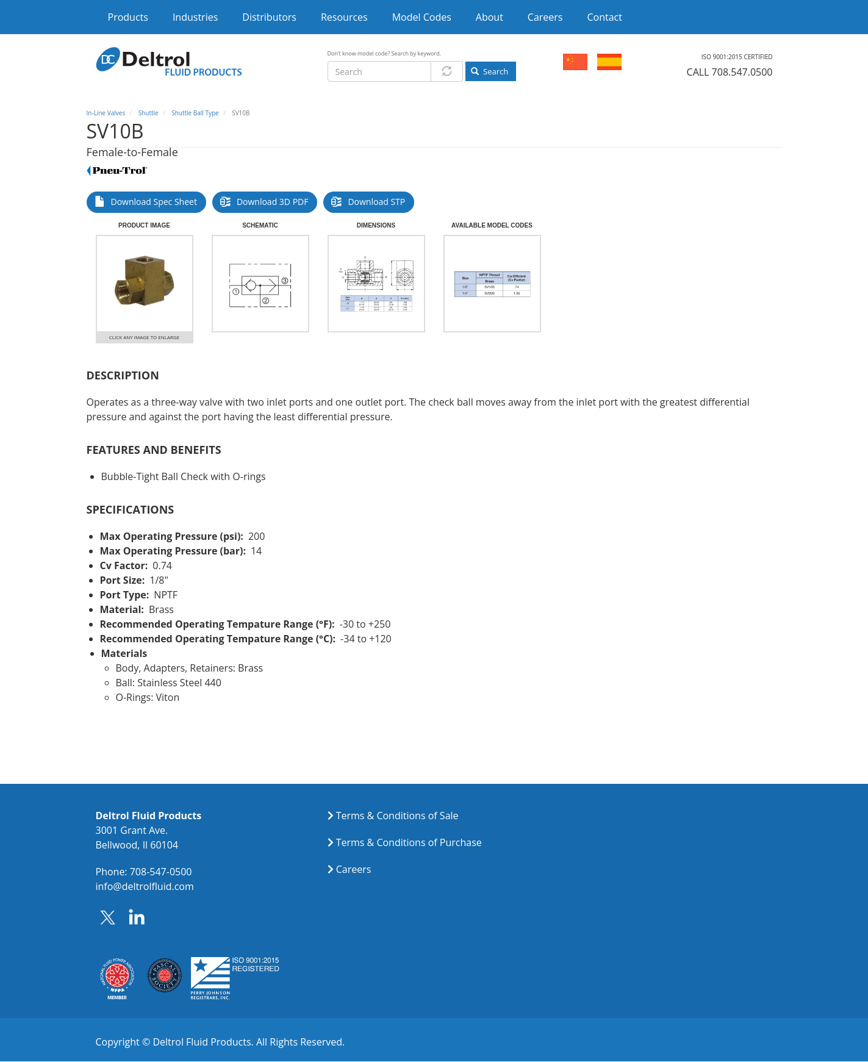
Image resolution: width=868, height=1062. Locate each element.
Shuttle (148, 113)
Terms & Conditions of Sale (397, 815)
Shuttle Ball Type (195, 113)
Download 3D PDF (273, 201)
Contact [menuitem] (604, 17)
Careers (353, 869)
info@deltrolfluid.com (145, 886)
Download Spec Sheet (154, 201)
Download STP (376, 201)
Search (489, 71)
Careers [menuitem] (545, 17)
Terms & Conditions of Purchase (409, 842)
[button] (144, 283)
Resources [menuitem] (344, 17)
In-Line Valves (106, 113)
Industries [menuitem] (195, 17)
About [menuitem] (489, 17)
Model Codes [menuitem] (421, 17)
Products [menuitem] (128, 17)
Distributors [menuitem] (269, 17)
